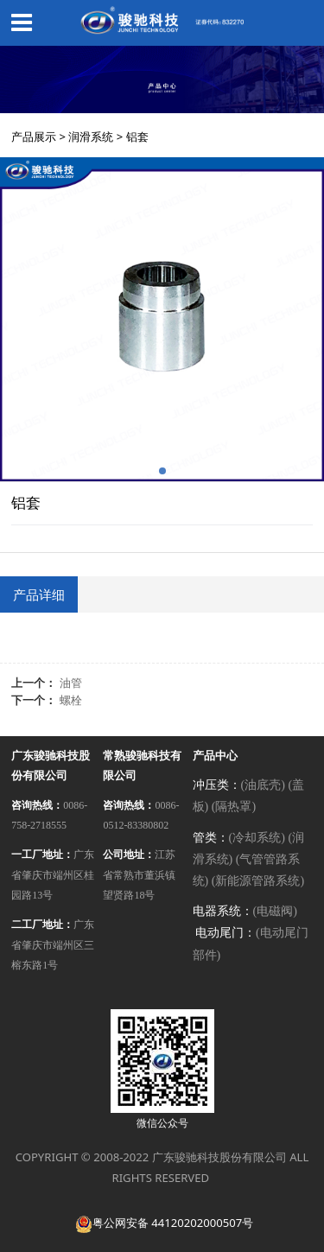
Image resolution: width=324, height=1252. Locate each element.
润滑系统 (90, 136)
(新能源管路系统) (258, 880)
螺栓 (71, 700)
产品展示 (33, 136)
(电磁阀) (275, 911)
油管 (71, 682)
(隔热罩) (234, 806)
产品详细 (39, 594)
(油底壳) (263, 785)
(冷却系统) (257, 837)
